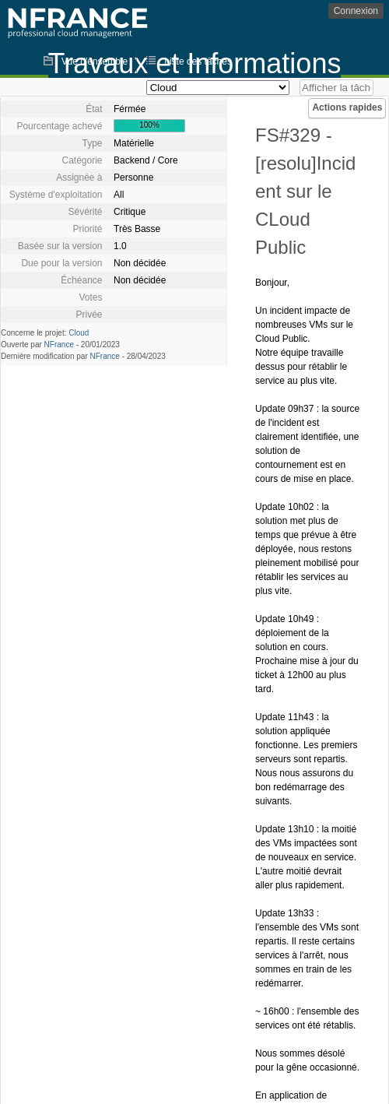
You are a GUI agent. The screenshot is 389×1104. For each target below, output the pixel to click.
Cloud (78, 333)
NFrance (59, 344)
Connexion (356, 10)
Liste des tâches (198, 61)
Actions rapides (347, 107)
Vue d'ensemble (94, 61)
